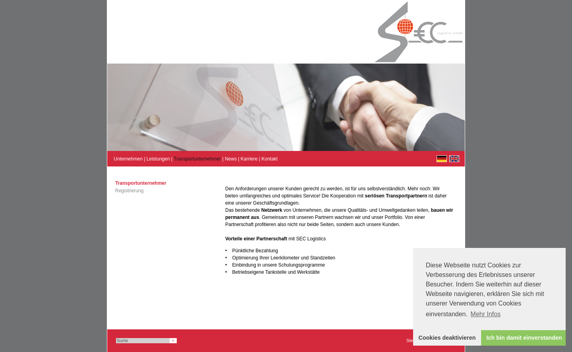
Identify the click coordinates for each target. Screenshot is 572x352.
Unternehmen (128, 159)
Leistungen (158, 159)
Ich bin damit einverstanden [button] (524, 338)
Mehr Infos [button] (486, 314)
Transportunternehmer (197, 159)
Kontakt (269, 159)
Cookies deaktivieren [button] (447, 338)
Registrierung (129, 190)
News (231, 159)
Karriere (249, 159)
